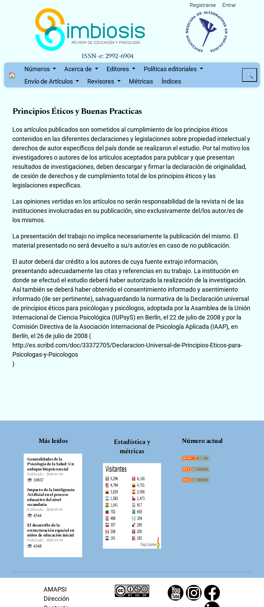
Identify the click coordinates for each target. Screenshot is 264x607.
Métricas (141, 81)
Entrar (229, 5)
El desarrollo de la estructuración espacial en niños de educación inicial (50, 530)
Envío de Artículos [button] (49, 81)
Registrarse (203, 5)
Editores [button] (118, 69)
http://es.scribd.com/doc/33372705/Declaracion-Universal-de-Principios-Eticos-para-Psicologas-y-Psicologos (127, 350)
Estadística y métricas (132, 446)
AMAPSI (55, 589)
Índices (171, 81)
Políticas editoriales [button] (171, 69)
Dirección (56, 598)
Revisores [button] (101, 81)
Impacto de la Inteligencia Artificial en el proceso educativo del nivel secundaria (50, 498)
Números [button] (37, 69)
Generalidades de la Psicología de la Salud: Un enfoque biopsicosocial (50, 464)
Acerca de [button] (78, 69)
